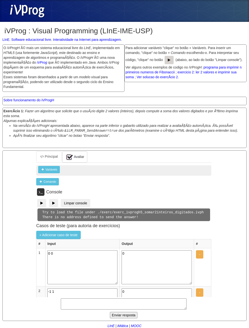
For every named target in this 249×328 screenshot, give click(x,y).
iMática (122, 326)
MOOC (136, 326)
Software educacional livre (31, 40)
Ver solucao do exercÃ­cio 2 (157, 77)
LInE (5, 40)
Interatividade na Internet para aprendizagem (87, 40)
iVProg (42, 62)
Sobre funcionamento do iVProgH (28, 100)
